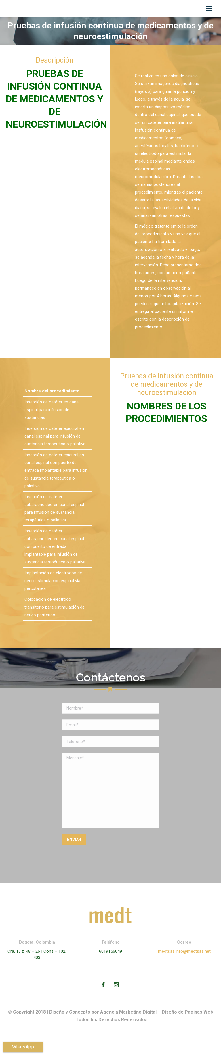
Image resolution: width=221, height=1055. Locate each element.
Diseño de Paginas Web (187, 1012)
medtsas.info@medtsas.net (184, 951)
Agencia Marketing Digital (128, 1012)
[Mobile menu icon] (209, 9)
